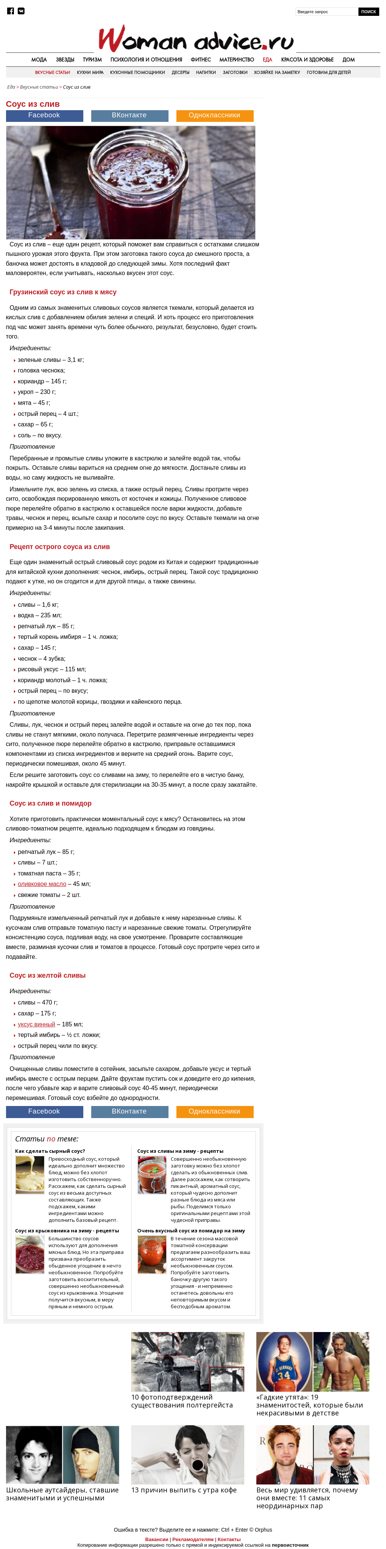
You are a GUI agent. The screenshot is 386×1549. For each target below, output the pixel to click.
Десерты (181, 72)
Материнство (236, 60)
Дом (349, 60)
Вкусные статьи (52, 72)
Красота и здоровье (307, 60)
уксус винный (36, 1024)
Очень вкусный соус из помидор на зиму (191, 1230)
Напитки (206, 72)
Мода (39, 60)
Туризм (92, 60)
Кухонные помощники (137, 72)
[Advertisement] (323, 141)
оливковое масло (42, 884)
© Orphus (261, 1530)
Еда (267, 60)
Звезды (65, 60)
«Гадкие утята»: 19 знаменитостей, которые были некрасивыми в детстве (309, 1404)
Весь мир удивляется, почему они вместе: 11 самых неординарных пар (307, 1497)
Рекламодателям (192, 1539)
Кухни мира (90, 72)
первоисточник (290, 1545)
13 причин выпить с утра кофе (184, 1489)
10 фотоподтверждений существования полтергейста (182, 1400)
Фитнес (201, 60)
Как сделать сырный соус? (50, 1151)
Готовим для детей (329, 72)
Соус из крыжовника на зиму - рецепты (67, 1230)
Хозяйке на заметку (277, 72)
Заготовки (235, 72)
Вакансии (156, 1539)
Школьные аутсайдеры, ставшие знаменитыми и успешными (62, 1493)
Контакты (229, 1539)
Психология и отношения (146, 60)
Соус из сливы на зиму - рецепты (180, 1151)
